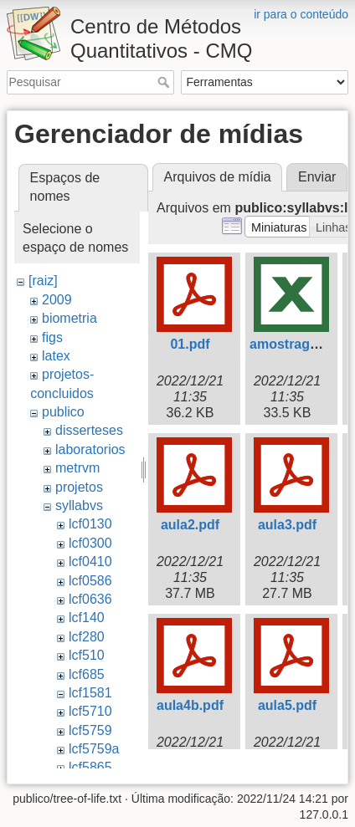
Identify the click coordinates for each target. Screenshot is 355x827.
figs (52, 337)
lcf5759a (94, 749)
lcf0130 (90, 524)
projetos (79, 487)
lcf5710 (90, 711)
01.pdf (189, 344)
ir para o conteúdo (301, 14)
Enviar (317, 177)
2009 (57, 300)
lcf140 (87, 617)
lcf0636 (90, 599)
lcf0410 (90, 561)
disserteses (89, 430)
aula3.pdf (287, 525)
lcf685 (87, 674)
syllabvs (79, 505)
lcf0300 (90, 543)
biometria (69, 318)
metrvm (77, 468)
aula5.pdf (287, 705)
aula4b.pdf (190, 705)
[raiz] (43, 280)
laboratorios (90, 449)
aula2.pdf (190, 525)
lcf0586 (90, 581)
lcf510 (87, 655)
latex (56, 356)
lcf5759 (90, 730)
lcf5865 (90, 767)
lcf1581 (90, 693)
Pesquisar (165, 82)
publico (63, 412)
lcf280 (87, 637)
